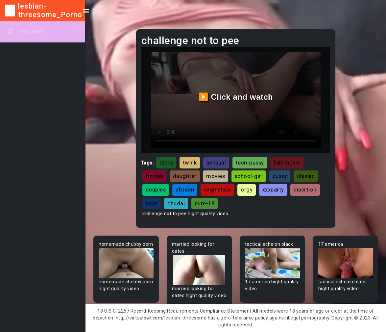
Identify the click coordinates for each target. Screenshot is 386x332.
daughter (185, 176)
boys (152, 203)
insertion (305, 189)
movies (215, 176)
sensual (216, 162)
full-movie (287, 162)
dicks (166, 162)
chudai (176, 203)
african (185, 189)
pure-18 (205, 203)
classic (306, 176)
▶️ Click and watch (236, 96)
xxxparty (273, 189)
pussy (280, 176)
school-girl (249, 176)
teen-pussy (250, 162)
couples (156, 189)
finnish (154, 176)
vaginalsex (217, 189)
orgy (247, 189)
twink (190, 162)
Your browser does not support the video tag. (126, 263)
